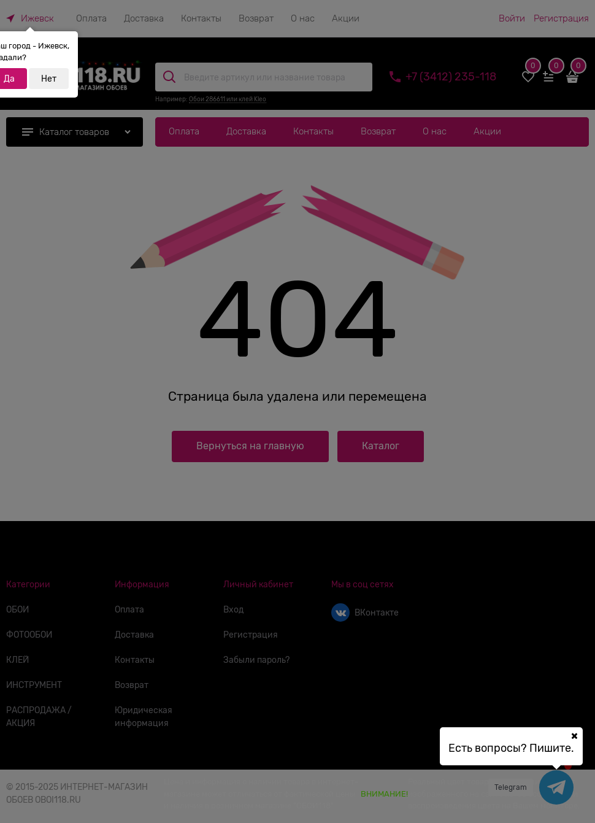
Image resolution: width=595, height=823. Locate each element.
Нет (48, 78)
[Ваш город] (574, 736)
